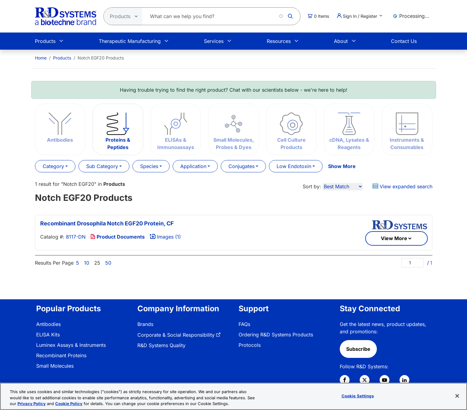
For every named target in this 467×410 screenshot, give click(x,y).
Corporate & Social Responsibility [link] (176, 335)
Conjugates (241, 166)
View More (394, 238)
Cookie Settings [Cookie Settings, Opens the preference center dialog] (358, 395)
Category (53, 166)
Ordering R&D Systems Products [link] (276, 334)
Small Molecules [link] (55, 366)
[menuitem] (41, 58)
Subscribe (358, 349)
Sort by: (312, 186)
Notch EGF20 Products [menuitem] (101, 57)
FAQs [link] (244, 324)
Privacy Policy (31, 403)
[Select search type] (121, 16)
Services (214, 41)
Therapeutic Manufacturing (130, 41)
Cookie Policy (68, 403)
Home (41, 57)
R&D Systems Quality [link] (161, 345)
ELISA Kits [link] (48, 334)
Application (193, 166)
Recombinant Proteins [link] (61, 355)
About (341, 41)
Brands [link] (145, 324)
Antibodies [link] (48, 324)
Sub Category (102, 166)
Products (45, 41)
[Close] (457, 396)
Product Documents (117, 237)
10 (86, 263)
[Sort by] (343, 186)
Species (149, 166)
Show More (342, 166)
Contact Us (404, 41)
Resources (279, 41)
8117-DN (76, 237)
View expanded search (402, 186)
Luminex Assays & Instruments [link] (71, 345)
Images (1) (165, 237)
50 (108, 263)
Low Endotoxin (294, 166)
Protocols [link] (250, 345)
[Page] (412, 262)
